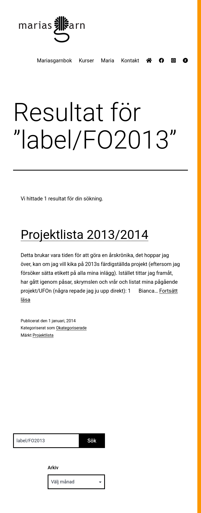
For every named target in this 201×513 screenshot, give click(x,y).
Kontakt (130, 60)
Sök (91, 441)
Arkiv (53, 467)
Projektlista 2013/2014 (84, 234)
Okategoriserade (71, 327)
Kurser (86, 60)
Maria (107, 60)
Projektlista (42, 335)
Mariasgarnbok (54, 60)
